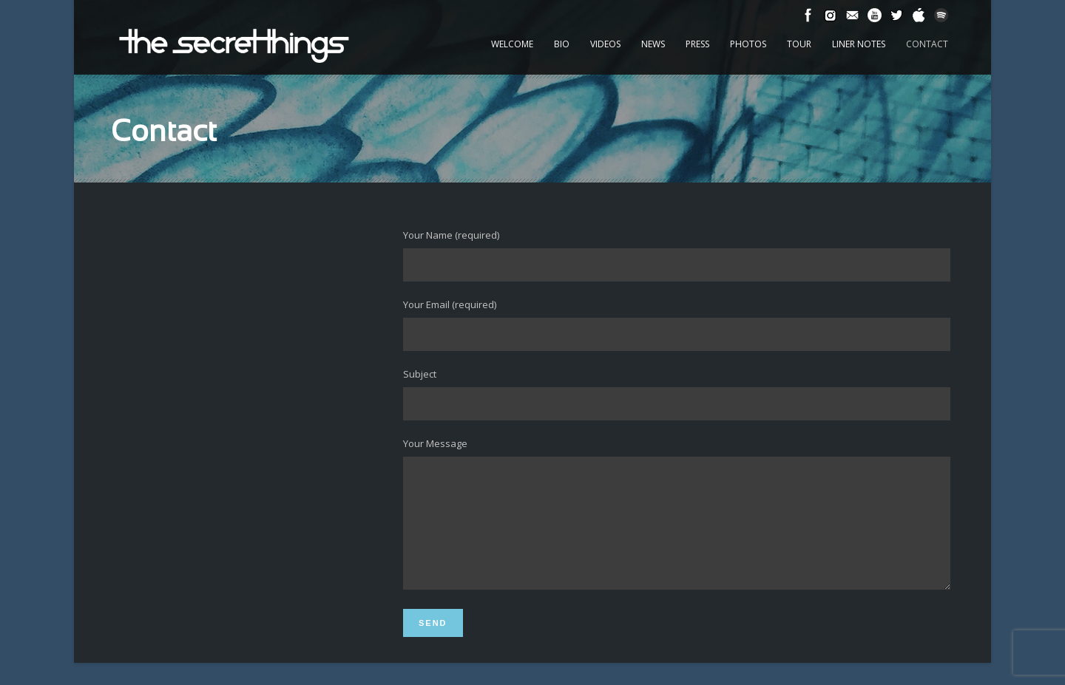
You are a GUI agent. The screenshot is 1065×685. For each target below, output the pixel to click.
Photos (748, 44)
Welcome (512, 44)
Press (697, 44)
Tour (799, 44)
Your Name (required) (676, 255)
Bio (561, 44)
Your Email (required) (676, 324)
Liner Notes (858, 44)
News (653, 44)
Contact (927, 44)
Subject (676, 393)
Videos (605, 44)
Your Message (676, 526)
